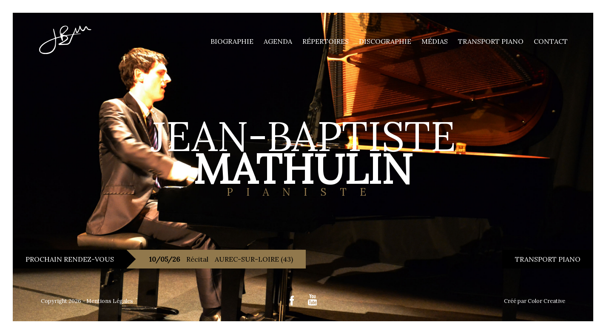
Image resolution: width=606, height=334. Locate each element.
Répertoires (325, 41)
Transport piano (490, 41)
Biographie (232, 41)
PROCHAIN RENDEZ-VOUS (70, 259)
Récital (221, 259)
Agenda (278, 41)
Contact (551, 41)
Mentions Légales (109, 301)
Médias (434, 41)
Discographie (385, 41)
